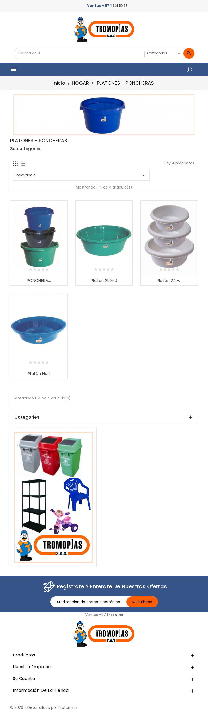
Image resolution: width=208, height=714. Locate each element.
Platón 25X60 (104, 280)
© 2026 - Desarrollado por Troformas (43, 707)
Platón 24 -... (169, 280)
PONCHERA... (39, 280)
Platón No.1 (39, 373)
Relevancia (81, 175)
